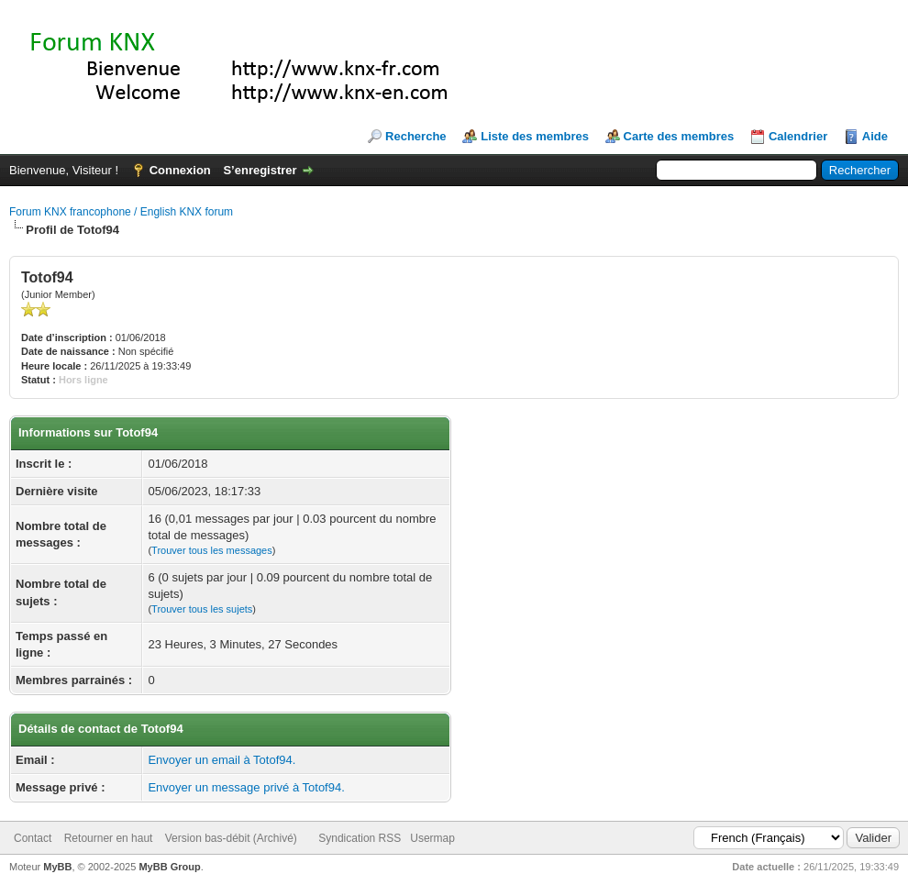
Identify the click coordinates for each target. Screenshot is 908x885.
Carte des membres (679, 136)
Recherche (415, 136)
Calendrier (798, 136)
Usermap (432, 838)
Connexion (180, 170)
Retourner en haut (108, 838)
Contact (32, 838)
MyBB (57, 866)
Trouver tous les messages (211, 550)
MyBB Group (169, 866)
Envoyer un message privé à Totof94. (246, 787)
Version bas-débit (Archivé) (231, 838)
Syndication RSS (359, 838)
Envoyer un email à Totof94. (221, 760)
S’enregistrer (259, 170)
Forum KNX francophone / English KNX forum (121, 211)
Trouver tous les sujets (201, 608)
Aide (875, 136)
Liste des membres (535, 136)
